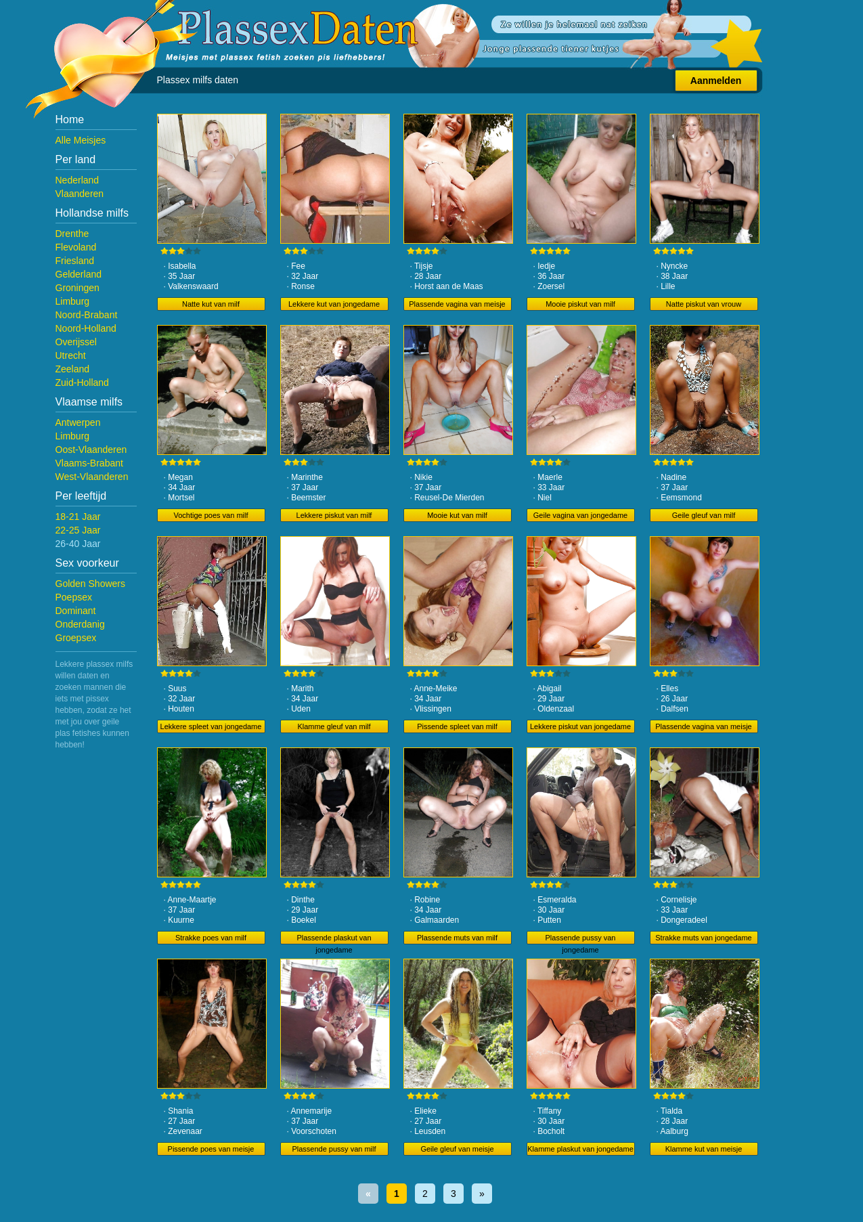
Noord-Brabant (87, 314)
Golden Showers (91, 583)
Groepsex (76, 637)
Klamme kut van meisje (704, 1149)
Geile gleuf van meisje (456, 1149)
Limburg (73, 301)
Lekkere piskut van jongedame (580, 726)
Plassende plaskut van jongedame (333, 939)
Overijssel (76, 341)
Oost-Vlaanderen (91, 449)
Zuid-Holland (82, 382)
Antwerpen (78, 422)
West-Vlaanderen (92, 476)
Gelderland (79, 274)
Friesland (75, 260)
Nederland (77, 180)
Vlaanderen (80, 193)
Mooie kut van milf (457, 515)
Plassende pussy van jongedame (581, 939)
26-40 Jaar (78, 543)
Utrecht (71, 355)
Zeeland (73, 369)
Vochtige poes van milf (210, 515)
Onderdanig (80, 624)
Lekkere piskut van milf (334, 515)
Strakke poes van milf (210, 938)
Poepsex (74, 597)
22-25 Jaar (78, 530)
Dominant (76, 610)
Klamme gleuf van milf (333, 726)
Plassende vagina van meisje (457, 304)
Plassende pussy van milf (334, 1149)
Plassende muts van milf (457, 938)
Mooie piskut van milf (580, 304)
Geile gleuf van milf (704, 515)
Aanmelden (715, 80)
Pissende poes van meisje (211, 1149)
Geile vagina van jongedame (580, 515)
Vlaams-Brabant (89, 463)
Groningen (77, 287)
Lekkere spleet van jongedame (211, 726)
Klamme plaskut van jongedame (580, 1149)
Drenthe (72, 233)
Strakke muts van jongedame (703, 938)
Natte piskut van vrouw (703, 304)
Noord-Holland (86, 328)
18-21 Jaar (78, 516)
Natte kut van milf (211, 304)
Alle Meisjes (81, 140)
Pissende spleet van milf (457, 726)
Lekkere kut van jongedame (334, 304)
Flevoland (76, 247)
